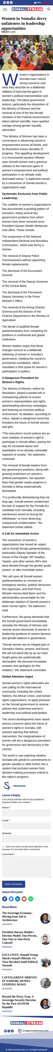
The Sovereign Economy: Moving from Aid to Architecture (17, 916)
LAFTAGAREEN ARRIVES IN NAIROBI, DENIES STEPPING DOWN (19, 981)
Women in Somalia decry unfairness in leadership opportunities (24, 23)
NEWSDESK (19, 786)
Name (6, 808)
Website (6, 833)
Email (6, 820)
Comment (8, 854)
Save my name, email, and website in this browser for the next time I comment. (25, 848)
